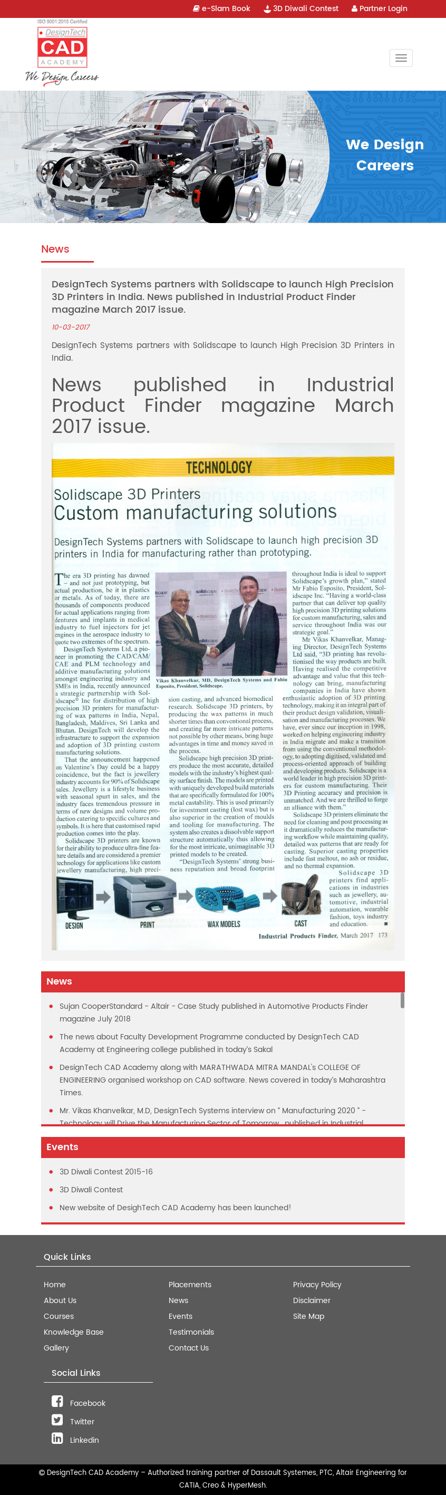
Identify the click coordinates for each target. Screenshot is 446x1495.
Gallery (56, 1348)
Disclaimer (312, 1301)
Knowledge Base (74, 1332)
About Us (60, 1301)
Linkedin (75, 1440)
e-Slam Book (221, 9)
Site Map (308, 1316)
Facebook (78, 1403)
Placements (190, 1285)
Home (55, 1285)
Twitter (73, 1422)
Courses (59, 1316)
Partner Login (380, 9)
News (178, 1301)
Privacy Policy (317, 1285)
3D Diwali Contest (301, 9)
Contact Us (189, 1348)
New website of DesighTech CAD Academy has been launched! (176, 1208)
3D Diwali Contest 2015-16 (106, 1172)
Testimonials (191, 1332)
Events (180, 1316)
